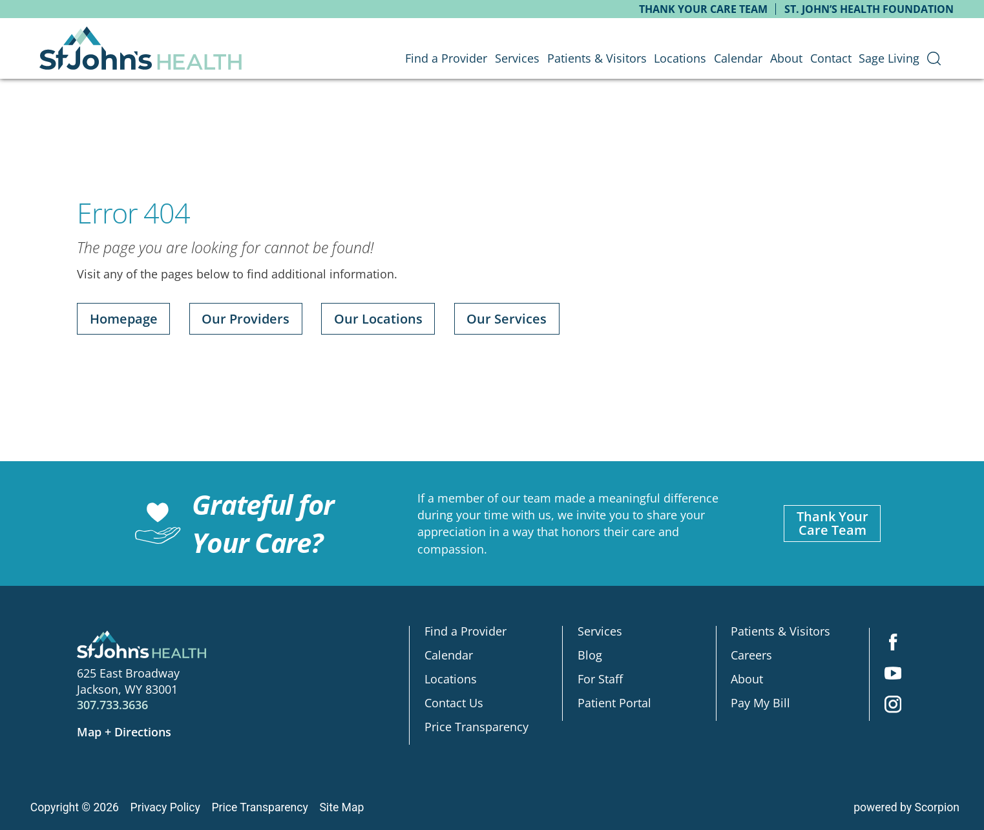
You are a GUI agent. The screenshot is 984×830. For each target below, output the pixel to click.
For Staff (600, 679)
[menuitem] (934, 59)
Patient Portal (614, 703)
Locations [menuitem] (680, 58)
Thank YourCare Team (832, 523)
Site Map (341, 807)
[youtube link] (893, 674)
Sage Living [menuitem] (889, 58)
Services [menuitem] (517, 58)
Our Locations (378, 318)
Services (600, 632)
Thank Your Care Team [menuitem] (703, 9)
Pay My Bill (760, 703)
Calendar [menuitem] (738, 58)
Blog (590, 655)
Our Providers (245, 318)
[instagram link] (893, 705)
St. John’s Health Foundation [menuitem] (869, 9)
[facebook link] (893, 643)
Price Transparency (476, 726)
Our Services (506, 318)
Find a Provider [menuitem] (446, 58)
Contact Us (453, 703)
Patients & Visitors (780, 632)
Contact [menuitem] (831, 58)
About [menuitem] (786, 58)
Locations (450, 679)
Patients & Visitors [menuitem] (597, 58)
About (747, 679)
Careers (751, 655)
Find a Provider (465, 632)
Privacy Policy (165, 807)
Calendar (448, 655)
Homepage (124, 318)
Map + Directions (124, 732)
